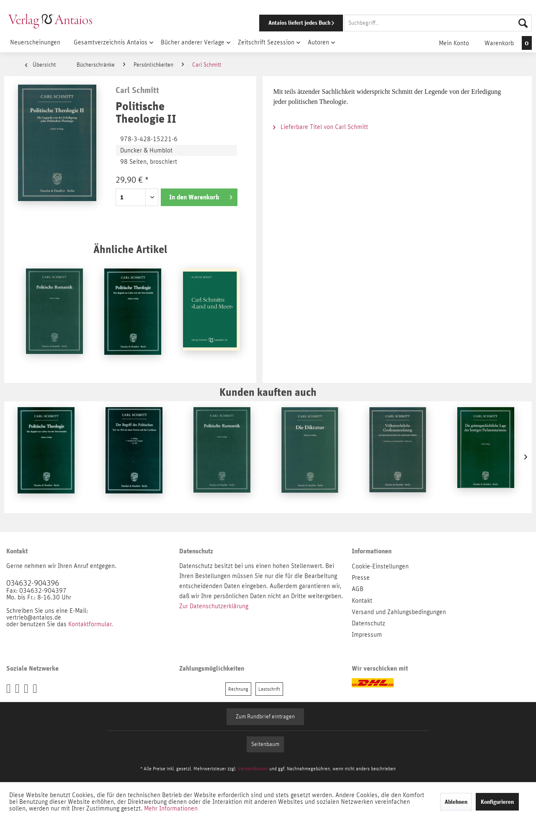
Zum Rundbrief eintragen (265, 717)
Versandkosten (253, 768)
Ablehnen (456, 801)
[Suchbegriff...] (438, 23)
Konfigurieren (497, 801)
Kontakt (362, 600)
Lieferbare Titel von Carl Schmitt (320, 127)
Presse (361, 577)
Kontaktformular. (90, 624)
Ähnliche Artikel (130, 249)
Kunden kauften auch (268, 391)
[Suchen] (523, 23)
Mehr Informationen (171, 808)
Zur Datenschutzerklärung (213, 606)
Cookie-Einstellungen (380, 566)
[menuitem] (384, 23)
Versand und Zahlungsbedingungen (399, 612)
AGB (357, 589)
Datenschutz (368, 623)
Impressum (367, 634)
